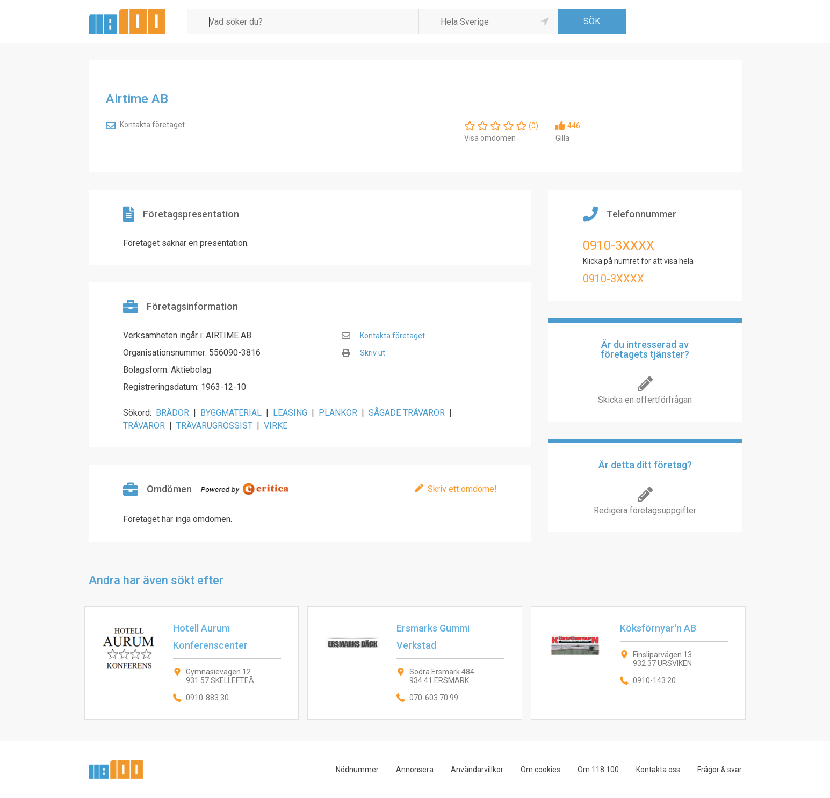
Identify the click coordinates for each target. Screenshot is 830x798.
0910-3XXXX (618, 245)
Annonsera (415, 769)
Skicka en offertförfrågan (645, 400)
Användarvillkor (477, 769)
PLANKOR (338, 413)
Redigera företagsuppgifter (645, 510)
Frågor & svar (719, 769)
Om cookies (540, 769)
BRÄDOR (172, 413)
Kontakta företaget (152, 124)
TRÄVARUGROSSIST (214, 425)
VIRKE (275, 425)
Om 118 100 (598, 769)
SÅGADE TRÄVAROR (407, 413)
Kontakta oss (658, 769)
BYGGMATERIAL (231, 413)
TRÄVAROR (144, 425)
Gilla (562, 138)
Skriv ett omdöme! (462, 489)
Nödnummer (357, 769)
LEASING (290, 413)
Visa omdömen (490, 138)
